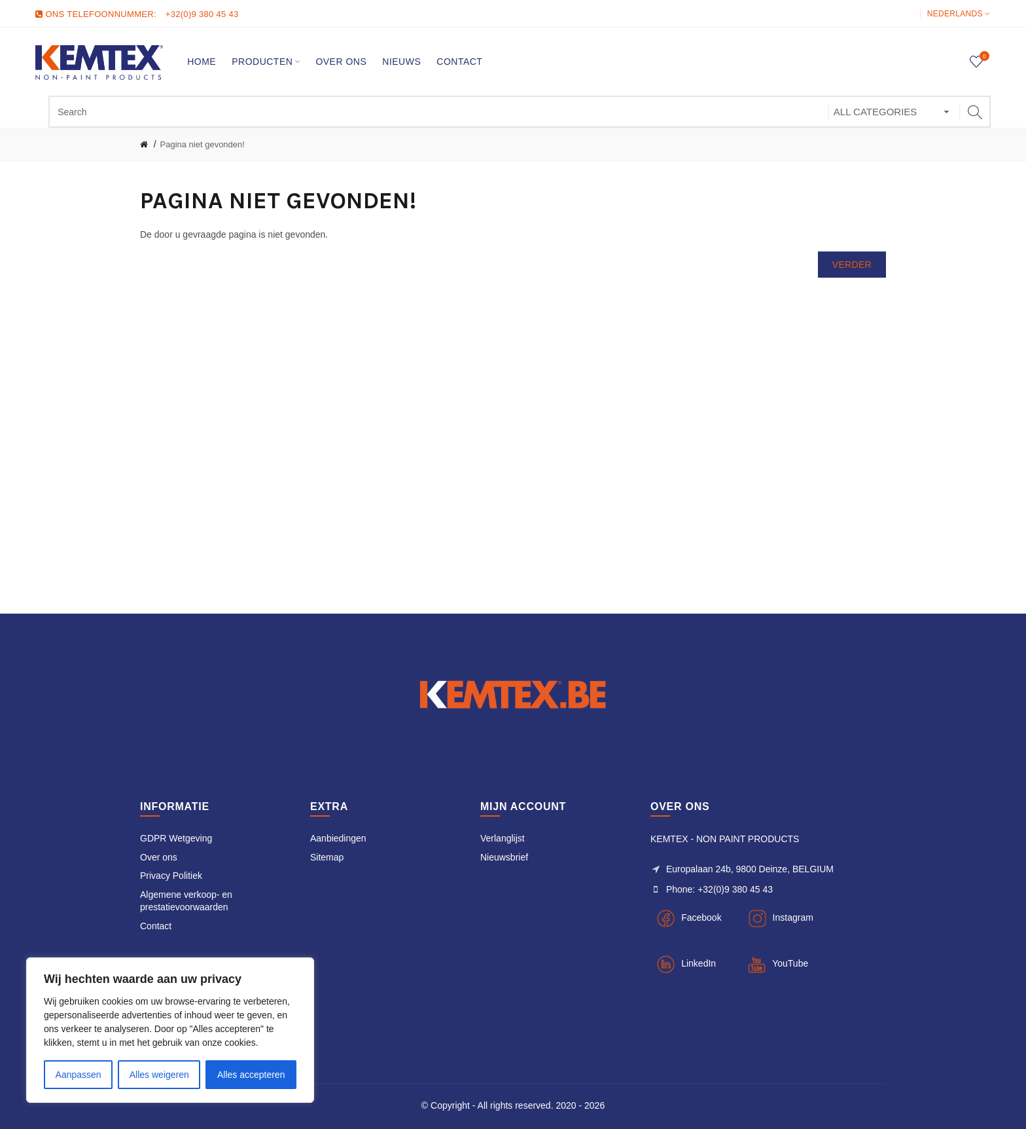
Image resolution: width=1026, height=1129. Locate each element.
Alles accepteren (251, 1074)
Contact (155, 926)
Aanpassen (78, 1074)
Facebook (701, 917)
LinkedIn (698, 963)
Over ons (158, 857)
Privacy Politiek (171, 875)
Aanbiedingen (338, 838)
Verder (852, 264)
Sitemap (327, 857)
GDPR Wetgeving (176, 838)
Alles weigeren (159, 1074)
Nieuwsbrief (504, 857)
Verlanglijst (502, 838)
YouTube (790, 963)
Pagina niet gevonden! (202, 144)
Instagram (793, 917)
